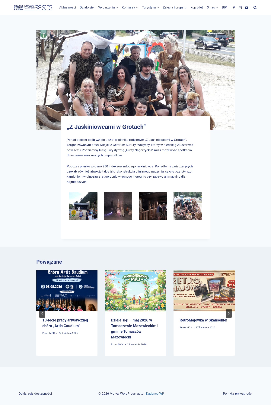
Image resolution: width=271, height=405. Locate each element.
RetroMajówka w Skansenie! (203, 320)
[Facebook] (234, 7)
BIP (224, 7)
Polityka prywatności (237, 393)
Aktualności (67, 7)
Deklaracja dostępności (35, 393)
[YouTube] (246, 7)
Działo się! (87, 7)
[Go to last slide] (42, 313)
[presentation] (66, 290)
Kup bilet (196, 7)
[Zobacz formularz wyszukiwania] (255, 7)
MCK (52, 332)
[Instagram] (240, 7)
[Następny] (229, 313)
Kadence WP (155, 393)
